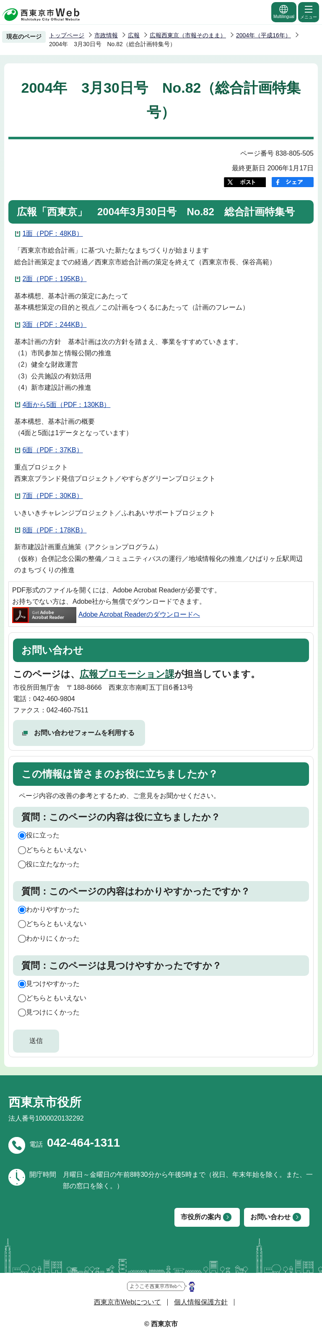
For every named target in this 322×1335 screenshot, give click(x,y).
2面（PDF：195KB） (55, 278)
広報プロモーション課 (127, 674)
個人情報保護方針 (201, 1302)
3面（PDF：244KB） (55, 324)
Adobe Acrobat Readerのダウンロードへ (106, 614)
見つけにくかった (53, 1012)
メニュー (308, 11)
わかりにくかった (53, 938)
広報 (134, 35)
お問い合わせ (270, 1216)
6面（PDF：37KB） (53, 450)
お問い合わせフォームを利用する (84, 732)
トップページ (66, 35)
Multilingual (283, 11)
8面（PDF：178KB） (55, 530)
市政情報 (106, 35)
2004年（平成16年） (263, 35)
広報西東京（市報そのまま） (188, 35)
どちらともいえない (56, 849)
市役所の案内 (201, 1216)
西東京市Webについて (127, 1302)
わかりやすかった (53, 909)
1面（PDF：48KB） (53, 233)
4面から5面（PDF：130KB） (67, 404)
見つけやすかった (53, 983)
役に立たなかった (53, 864)
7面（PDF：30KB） (53, 495)
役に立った (43, 835)
